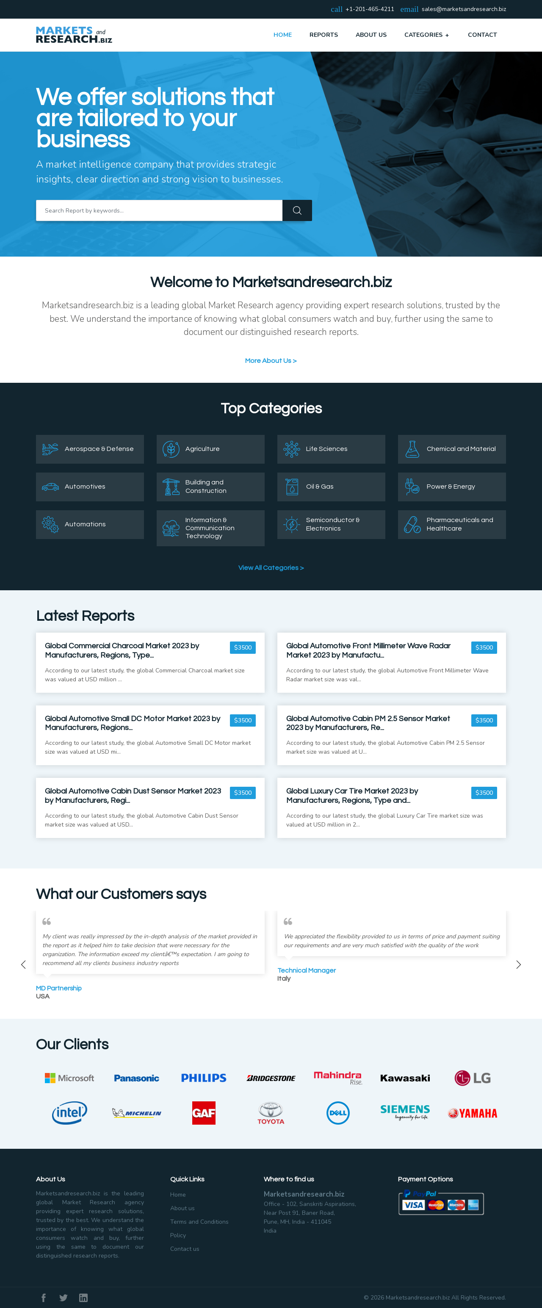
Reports (324, 35)
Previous (23, 964)
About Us (371, 35)
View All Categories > (271, 567)
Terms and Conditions (199, 1222)
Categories (427, 34)
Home (283, 35)
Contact (482, 35)
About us (182, 1208)
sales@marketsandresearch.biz (464, 9)
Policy (178, 1235)
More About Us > (271, 360)
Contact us (184, 1249)
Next (518, 964)
